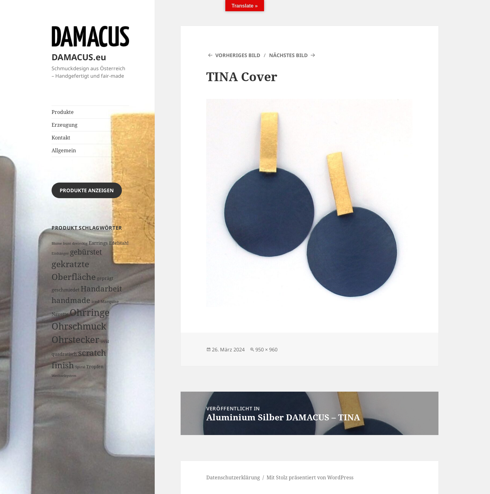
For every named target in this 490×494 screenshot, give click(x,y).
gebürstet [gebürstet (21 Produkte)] (86, 252)
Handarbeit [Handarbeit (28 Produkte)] (101, 288)
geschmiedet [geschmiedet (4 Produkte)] (65, 289)
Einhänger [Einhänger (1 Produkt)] (60, 253)
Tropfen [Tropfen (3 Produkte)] (94, 366)
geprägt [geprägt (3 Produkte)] (105, 278)
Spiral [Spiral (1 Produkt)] (80, 367)
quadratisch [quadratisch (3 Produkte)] (64, 354)
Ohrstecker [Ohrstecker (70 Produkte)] (75, 339)
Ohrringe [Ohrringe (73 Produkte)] (90, 312)
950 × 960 (266, 349)
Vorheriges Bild (237, 55)
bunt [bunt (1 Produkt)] (67, 243)
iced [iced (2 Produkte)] (95, 301)
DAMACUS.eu (79, 57)
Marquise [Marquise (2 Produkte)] (110, 301)
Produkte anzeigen (87, 190)
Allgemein (64, 150)
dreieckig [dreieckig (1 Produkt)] (80, 243)
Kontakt (61, 137)
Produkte (63, 112)
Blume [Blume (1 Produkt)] (57, 243)
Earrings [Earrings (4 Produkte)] (98, 243)
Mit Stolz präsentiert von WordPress (310, 477)
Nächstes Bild (288, 55)
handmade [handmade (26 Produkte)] (71, 300)
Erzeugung (65, 124)
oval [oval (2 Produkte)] (105, 341)
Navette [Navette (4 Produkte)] (60, 314)
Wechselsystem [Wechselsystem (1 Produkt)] (64, 376)
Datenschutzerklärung (233, 477)
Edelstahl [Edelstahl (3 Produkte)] (118, 243)
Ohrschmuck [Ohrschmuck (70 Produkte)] (79, 326)
